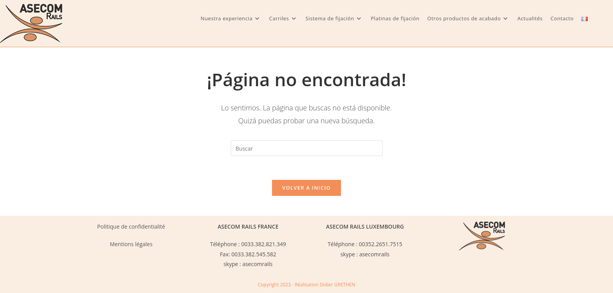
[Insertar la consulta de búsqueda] (307, 148)
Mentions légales (131, 244)
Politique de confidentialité (131, 226)
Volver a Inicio (306, 187)
